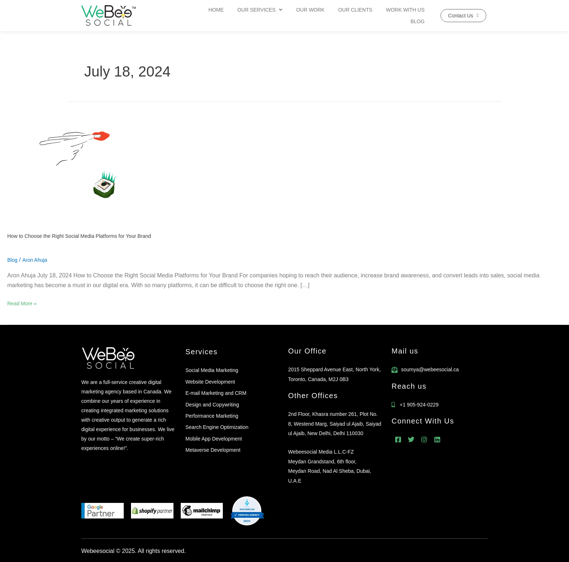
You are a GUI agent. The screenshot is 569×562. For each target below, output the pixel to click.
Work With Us (381, 15)
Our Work (292, 15)
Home (203, 15)
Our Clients (334, 15)
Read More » (22, 302)
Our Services (244, 15)
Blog (419, 15)
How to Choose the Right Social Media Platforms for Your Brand (79, 236)
